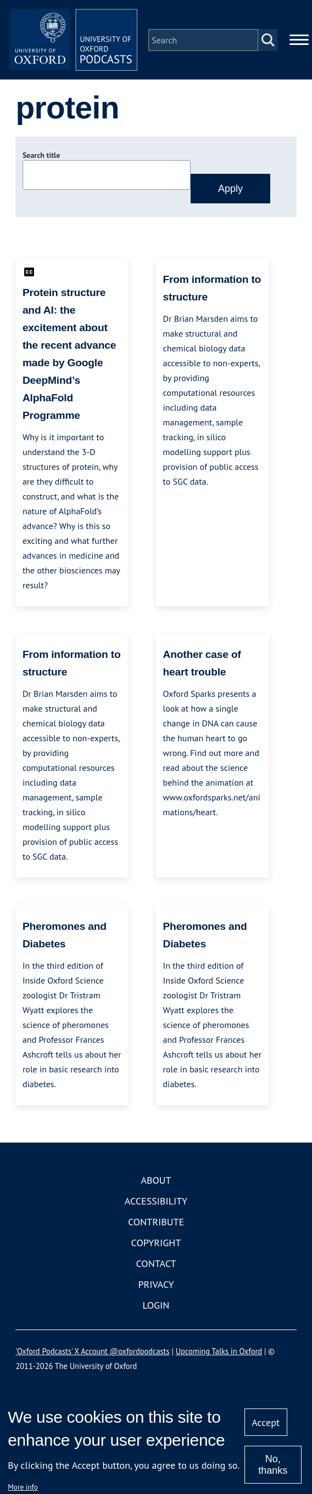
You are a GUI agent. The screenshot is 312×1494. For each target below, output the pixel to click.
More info (23, 1487)
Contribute (156, 1223)
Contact (156, 1265)
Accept (266, 1422)
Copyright (156, 1244)
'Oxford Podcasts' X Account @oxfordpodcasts (92, 1353)
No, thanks (272, 1464)
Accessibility (156, 1202)
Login (156, 1306)
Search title (41, 157)
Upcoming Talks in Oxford (219, 1353)
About (156, 1181)
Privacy (156, 1286)
